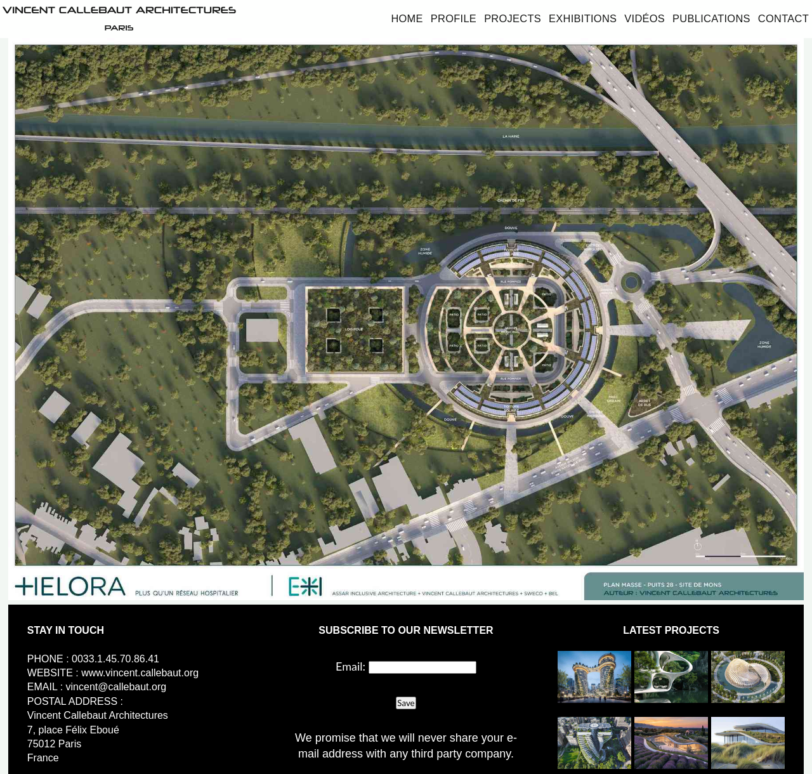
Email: (350, 666)
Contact (783, 18)
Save (405, 703)
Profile (453, 18)
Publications (711, 18)
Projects (512, 18)
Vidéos (644, 18)
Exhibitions (583, 18)
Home (406, 18)
